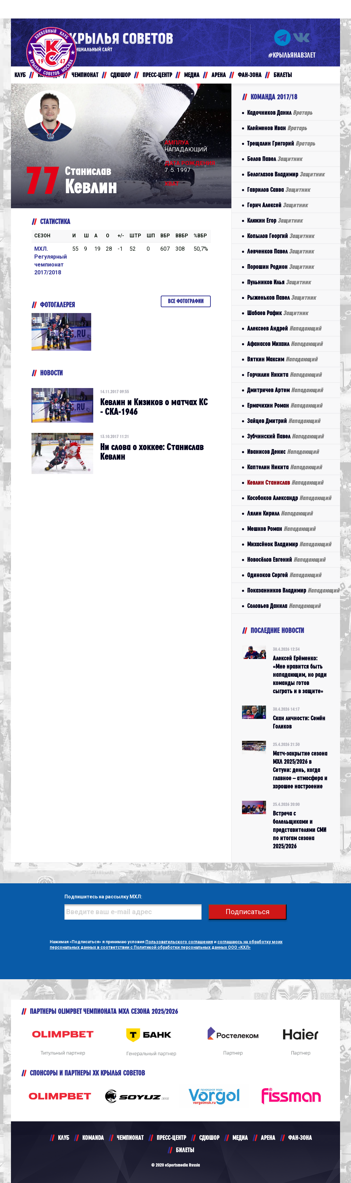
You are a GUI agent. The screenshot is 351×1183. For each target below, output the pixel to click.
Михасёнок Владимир (289, 544)
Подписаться (247, 912)
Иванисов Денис (283, 451)
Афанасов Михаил (285, 343)
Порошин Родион (280, 266)
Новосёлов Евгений (286, 559)
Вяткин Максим (282, 359)
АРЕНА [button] (218, 75)
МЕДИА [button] (191, 75)
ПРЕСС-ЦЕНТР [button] (157, 75)
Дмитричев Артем (285, 390)
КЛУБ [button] (20, 75)
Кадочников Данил (279, 112)
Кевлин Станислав (285, 482)
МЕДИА (240, 1137)
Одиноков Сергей (284, 575)
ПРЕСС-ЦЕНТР (171, 1137)
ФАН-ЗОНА (300, 1137)
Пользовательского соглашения (179, 941)
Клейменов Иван (277, 128)
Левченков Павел (280, 251)
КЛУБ (63, 1137)
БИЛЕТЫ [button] (283, 75)
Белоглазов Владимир (285, 174)
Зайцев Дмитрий (283, 421)
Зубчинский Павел (285, 436)
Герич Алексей (277, 205)
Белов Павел (274, 158)
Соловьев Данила (283, 605)
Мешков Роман (281, 528)
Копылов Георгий (280, 236)
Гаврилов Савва (278, 189)
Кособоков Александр (289, 498)
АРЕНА (268, 1137)
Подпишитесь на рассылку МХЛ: (103, 896)
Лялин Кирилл (280, 513)
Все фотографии (186, 301)
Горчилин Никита (284, 374)
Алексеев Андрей (284, 328)
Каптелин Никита (284, 467)
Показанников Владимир (293, 590)
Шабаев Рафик (277, 313)
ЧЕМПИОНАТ (130, 1137)
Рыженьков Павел (281, 297)
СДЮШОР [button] (120, 75)
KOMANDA (93, 1137)
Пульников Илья (279, 282)
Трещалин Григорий (281, 143)
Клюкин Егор (274, 220)
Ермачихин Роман (284, 405)
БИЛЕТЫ (185, 1150)
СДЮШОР (209, 1137)
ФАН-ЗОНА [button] (250, 75)
